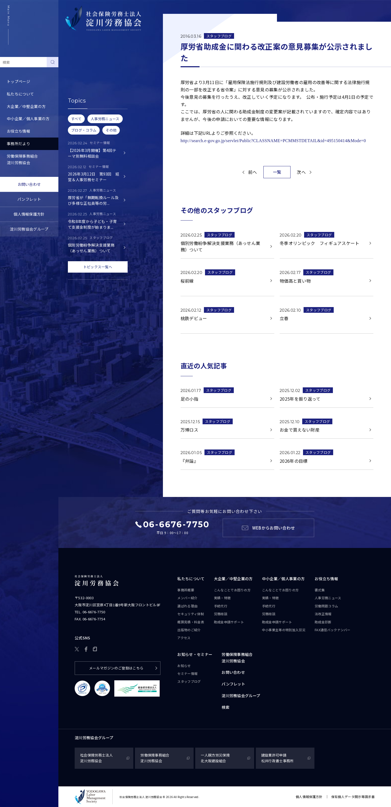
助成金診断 (323, 622)
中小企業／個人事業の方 (28, 118)
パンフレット (29, 199)
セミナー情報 (77, 75)
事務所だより (18, 143)
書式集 (320, 590)
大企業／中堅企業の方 (26, 106)
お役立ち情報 (18, 131)
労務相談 (220, 613)
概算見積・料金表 (190, 622)
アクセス (183, 637)
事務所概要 (185, 590)
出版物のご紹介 (189, 629)
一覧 (277, 172)
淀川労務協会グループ (29, 229)
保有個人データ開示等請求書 (353, 796)
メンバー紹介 (187, 597)
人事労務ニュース (328, 597)
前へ (252, 172)
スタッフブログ (78, 88)
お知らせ (73, 63)
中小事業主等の (283, 630)
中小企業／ (283, 579)
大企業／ (233, 579)
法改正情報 (323, 613)
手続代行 (220, 606)
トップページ (18, 81)
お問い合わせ (29, 184)
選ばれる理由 (187, 606)
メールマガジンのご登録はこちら (116, 668)
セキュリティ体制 (190, 613)
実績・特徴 (222, 597)
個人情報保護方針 (29, 214)
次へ (301, 172)
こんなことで (232, 590)
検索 (225, 707)
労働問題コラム (326, 606)
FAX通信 (333, 630)
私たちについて (20, 94)
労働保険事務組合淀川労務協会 (22, 159)
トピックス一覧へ (97, 266)
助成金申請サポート (229, 622)
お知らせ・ (194, 654)
